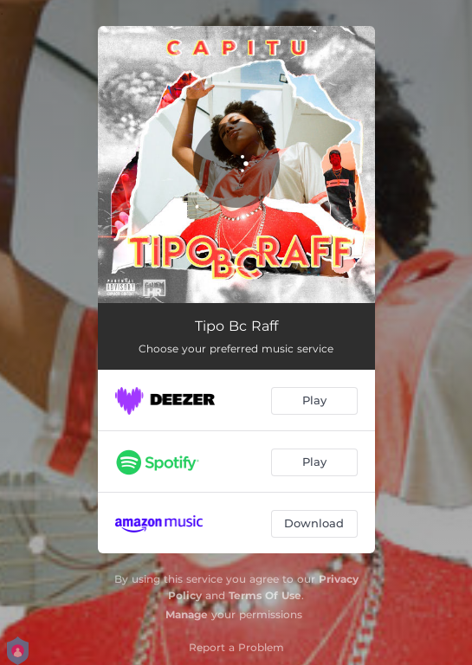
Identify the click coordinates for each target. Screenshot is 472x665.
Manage (186, 614)
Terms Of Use (265, 595)
